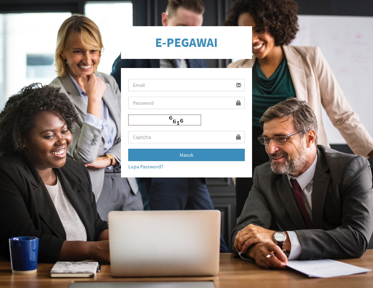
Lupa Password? (145, 166)
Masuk (186, 155)
